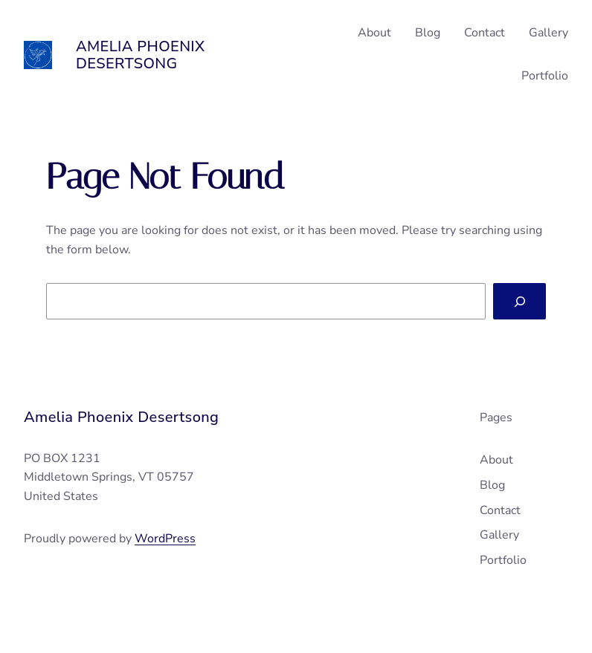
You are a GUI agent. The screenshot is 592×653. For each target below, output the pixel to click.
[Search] (519, 301)
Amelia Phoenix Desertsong (140, 55)
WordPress (165, 538)
